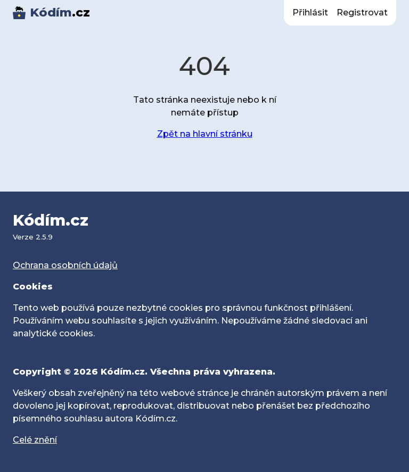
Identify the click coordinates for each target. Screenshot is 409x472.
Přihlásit (310, 12)
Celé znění (35, 440)
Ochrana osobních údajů (65, 265)
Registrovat (362, 12)
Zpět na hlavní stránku (204, 134)
